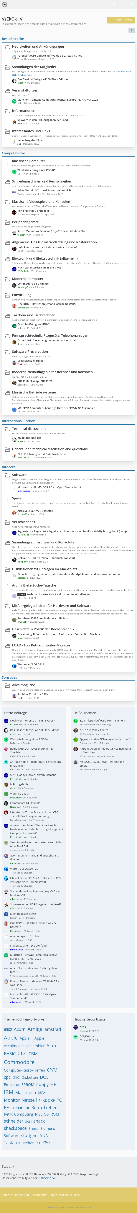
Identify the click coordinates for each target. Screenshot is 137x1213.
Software (19, 474)
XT (38, 1142)
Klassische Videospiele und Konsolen (41, 201)
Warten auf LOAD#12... (31, 664)
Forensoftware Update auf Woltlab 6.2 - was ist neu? (50, 55)
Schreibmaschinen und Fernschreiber (41, 181)
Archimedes (14, 1045)
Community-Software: (68, 1207)
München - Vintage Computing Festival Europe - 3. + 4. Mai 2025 (57, 99)
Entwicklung (21, 295)
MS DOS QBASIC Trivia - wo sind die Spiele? (102, 763)
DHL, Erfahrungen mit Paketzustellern (41, 454)
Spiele (17, 498)
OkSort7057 (48, 1178)
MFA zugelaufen (20, 784)
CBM (33, 1054)
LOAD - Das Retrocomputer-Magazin (41, 645)
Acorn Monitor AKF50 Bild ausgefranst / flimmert (34, 857)
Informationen (23, 110)
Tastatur (12, 1143)
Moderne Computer (27, 278)
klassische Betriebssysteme (34, 392)
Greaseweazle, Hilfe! (30, 360)
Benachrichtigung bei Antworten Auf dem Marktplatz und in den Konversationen (68, 574)
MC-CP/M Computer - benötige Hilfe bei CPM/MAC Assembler (56, 408)
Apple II (26, 1038)
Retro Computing (18, 1114)
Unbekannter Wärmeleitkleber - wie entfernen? (47, 247)
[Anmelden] (123, 4)
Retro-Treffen (44, 1107)
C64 (22, 1053)
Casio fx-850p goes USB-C (33, 324)
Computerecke (13, 153)
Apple (11, 1037)
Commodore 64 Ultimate (33, 283)
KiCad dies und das (29, 438)
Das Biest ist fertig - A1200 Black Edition (42, 79)
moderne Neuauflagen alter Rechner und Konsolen (52, 372)
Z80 (46, 1143)
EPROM (28, 1084)
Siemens (47, 1128)
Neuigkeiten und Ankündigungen (38, 46)
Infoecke (9, 467)
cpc (7, 1077)
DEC (16, 1077)
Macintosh (25, 1092)
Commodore (19, 1061)
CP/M (52, 1070)
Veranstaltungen (25, 90)
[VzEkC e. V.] (4, 4)
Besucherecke (13, 38)
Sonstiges (9, 677)
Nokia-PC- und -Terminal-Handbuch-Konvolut (46, 558)
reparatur (21, 1107)
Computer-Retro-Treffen (24, 1070)
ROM (55, 1114)
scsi (28, 1121)
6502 (8, 1029)
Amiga (35, 1028)
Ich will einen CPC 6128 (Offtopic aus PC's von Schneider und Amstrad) (35, 880)
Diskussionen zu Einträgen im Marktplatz (44, 569)
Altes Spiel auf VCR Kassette (35, 511)
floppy (42, 1084)
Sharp (34, 1128)
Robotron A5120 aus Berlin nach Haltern (43, 618)
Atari (51, 1045)
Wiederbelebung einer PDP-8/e (36, 170)
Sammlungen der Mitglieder (34, 67)
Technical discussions (29, 428)
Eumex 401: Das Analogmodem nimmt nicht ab (47, 340)
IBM (8, 1092)
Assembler (35, 1045)
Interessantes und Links (31, 131)
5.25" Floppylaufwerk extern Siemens (33, 775)
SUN (44, 1135)
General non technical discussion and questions (50, 449)
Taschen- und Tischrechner (33, 315)
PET (7, 1107)
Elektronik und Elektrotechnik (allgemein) (45, 258)
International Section (18, 421)
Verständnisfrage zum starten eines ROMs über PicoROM (36, 844)
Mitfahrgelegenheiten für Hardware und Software (51, 605)
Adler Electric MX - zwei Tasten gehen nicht (44, 190)
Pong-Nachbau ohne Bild (33, 210)
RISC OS (42, 1114)
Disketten (30, 1077)
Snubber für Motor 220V (32, 694)
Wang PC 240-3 (19, 793)
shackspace (15, 1128)
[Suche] (113, 4)
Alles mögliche (23, 685)
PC (59, 1100)
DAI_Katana (87, 1036)
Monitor (12, 1100)
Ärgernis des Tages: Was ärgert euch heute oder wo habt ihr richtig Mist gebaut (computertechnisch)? (75, 531)
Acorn (20, 1029)
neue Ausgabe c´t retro (31, 140)
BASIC (10, 1054)
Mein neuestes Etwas (23, 913)
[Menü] (132, 4)
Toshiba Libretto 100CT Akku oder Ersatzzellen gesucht (62, 594)
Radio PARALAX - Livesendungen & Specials (31, 750)
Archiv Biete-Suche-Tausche (34, 585)
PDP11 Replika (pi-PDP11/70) (35, 381)
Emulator (12, 1084)
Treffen (28, 1142)
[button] (131, 30)
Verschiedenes (23, 522)
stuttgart (29, 1135)
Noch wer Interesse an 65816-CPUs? (39, 267)
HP (53, 1084)
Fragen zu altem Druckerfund (28, 945)
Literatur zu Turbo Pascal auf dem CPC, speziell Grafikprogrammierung (34, 814)
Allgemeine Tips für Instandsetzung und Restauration (54, 242)
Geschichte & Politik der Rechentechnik (43, 629)
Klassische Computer (28, 161)
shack (39, 1121)
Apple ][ (41, 1038)
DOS (44, 1077)
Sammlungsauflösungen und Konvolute (43, 542)
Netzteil (29, 1100)
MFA (41, 1092)
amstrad (52, 1029)
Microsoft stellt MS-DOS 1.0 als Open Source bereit (49, 487)
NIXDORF (47, 1100)
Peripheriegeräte (25, 222)
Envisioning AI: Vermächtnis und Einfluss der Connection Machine (59, 634)
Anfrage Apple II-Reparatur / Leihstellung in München (35, 763)
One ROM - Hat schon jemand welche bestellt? (46, 304)
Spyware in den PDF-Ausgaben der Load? (43, 120)
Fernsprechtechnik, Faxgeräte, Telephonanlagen (50, 335)
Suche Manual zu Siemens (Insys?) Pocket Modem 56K (51, 231)
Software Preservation (30, 351)
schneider (13, 1121)
